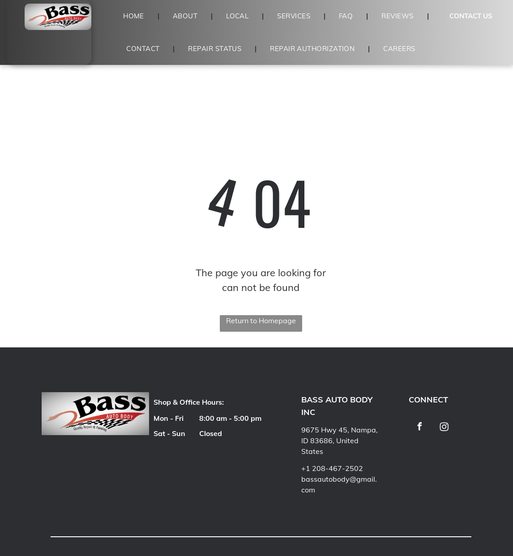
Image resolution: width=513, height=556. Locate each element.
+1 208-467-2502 (332, 468)
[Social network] (444, 428)
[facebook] (420, 428)
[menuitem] (134, 16)
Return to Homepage (261, 320)
